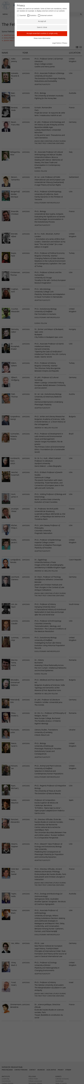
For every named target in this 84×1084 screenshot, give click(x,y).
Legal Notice (56, 43)
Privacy (64, 43)
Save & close (42, 27)
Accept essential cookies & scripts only (42, 33)
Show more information (42, 38)
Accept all (42, 21)
